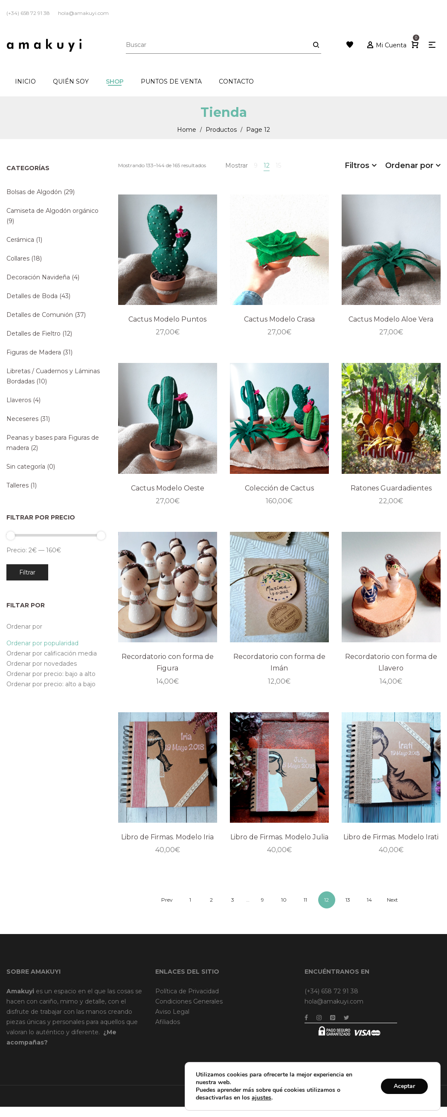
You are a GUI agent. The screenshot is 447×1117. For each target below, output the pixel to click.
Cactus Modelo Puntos (167, 319)
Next (392, 900)
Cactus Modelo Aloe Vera (390, 319)
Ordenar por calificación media (51, 653)
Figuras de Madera (33, 352)
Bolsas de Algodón (34, 192)
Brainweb (336, 1096)
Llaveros (18, 400)
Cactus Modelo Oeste (167, 488)
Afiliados (167, 1022)
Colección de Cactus (279, 488)
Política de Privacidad (187, 991)
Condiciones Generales (189, 1001)
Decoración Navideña (38, 277)
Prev (167, 900)
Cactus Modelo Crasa (279, 319)
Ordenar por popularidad (42, 643)
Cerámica (20, 240)
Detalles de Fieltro (33, 333)
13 (347, 900)
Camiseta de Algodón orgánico (52, 211)
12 (267, 165)
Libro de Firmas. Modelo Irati (390, 837)
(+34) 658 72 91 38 (331, 991)
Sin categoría (25, 466)
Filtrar (27, 572)
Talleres (17, 485)
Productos (221, 129)
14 (369, 900)
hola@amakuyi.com (334, 1001)
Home (186, 129)
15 (278, 165)
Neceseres (22, 419)
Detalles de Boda (32, 296)
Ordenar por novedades (41, 663)
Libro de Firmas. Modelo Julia (279, 837)
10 (284, 900)
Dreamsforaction (375, 1096)
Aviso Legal (172, 1011)
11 (305, 900)
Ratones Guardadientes (391, 488)
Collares (17, 258)
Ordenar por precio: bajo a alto (51, 674)
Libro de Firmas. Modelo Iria (167, 837)
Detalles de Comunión (39, 315)
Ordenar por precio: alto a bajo (51, 684)
